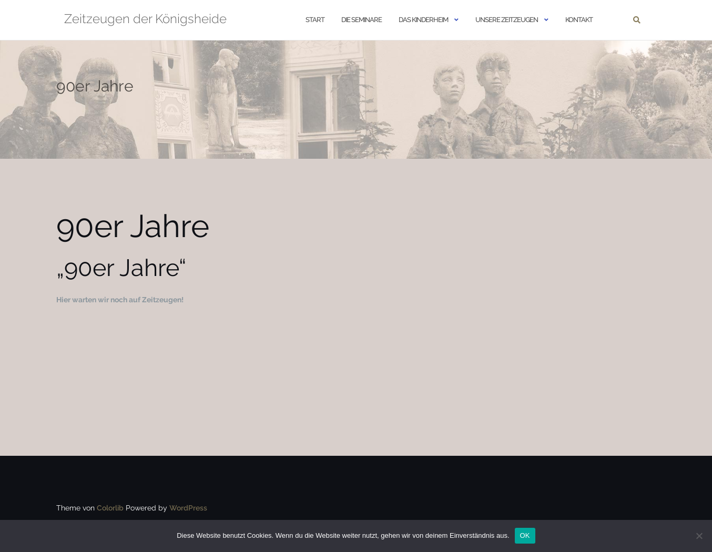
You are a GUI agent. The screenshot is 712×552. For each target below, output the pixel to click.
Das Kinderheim (423, 20)
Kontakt (579, 20)
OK (525, 535)
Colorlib (110, 508)
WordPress (188, 508)
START (315, 20)
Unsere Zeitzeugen (506, 20)
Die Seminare (361, 20)
